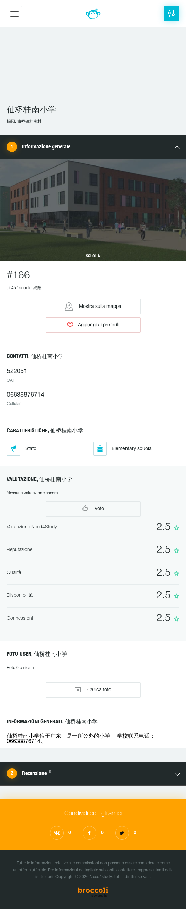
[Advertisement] (93, 69)
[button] (171, 13)
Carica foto (93, 690)
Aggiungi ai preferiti (93, 324)
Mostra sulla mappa (93, 306)
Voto (93, 508)
